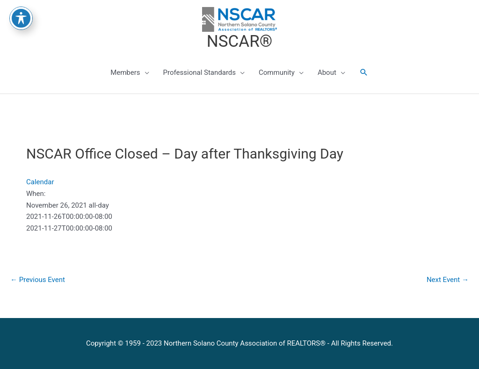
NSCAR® (239, 41)
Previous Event (37, 279)
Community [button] (277, 72)
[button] (364, 72)
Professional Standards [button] (199, 72)
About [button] (327, 72)
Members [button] (125, 72)
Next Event (448, 279)
